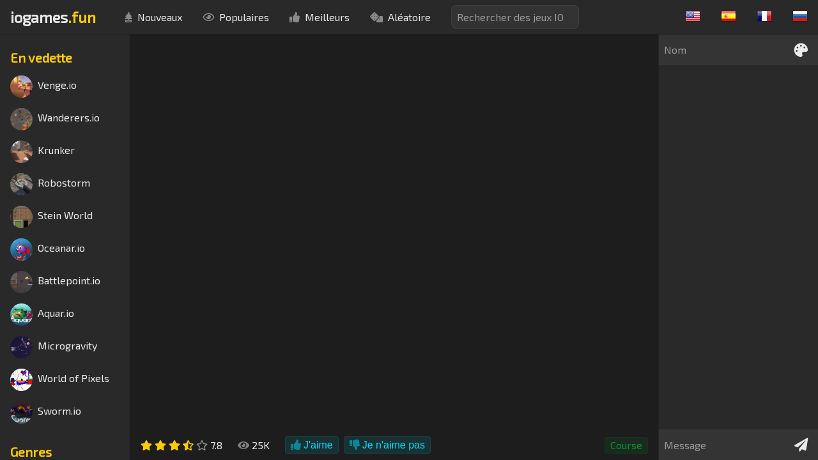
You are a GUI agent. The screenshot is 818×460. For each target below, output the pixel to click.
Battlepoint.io (55, 282)
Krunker (42, 152)
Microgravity (53, 347)
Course (626, 445)
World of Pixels (59, 380)
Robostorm (50, 184)
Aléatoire (400, 17)
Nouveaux (153, 17)
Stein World (51, 217)
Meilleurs (319, 17)
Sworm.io (45, 412)
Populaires (236, 17)
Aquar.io (42, 314)
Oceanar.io (47, 249)
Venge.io (43, 86)
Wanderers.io (55, 119)
